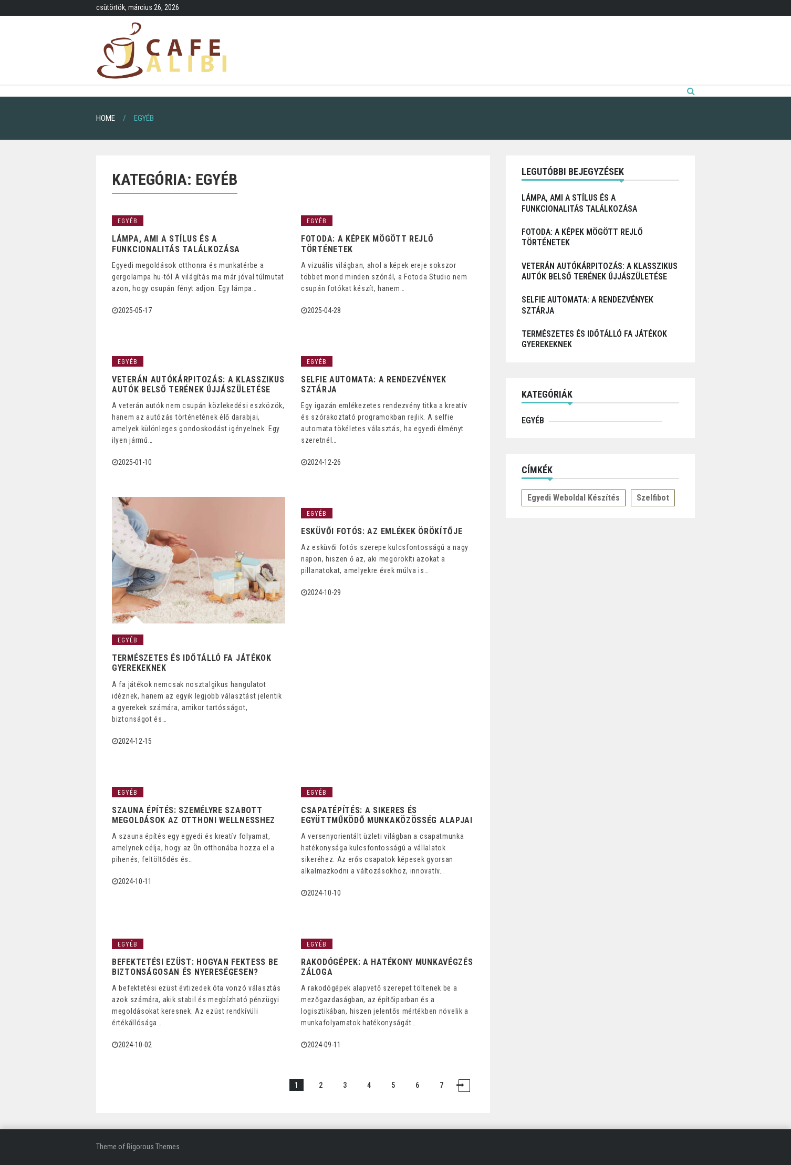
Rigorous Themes (153, 1146)
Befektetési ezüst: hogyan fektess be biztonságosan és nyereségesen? (195, 967)
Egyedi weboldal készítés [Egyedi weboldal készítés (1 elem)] (573, 498)
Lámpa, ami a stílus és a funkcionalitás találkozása (176, 244)
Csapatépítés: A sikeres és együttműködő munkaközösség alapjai (387, 815)
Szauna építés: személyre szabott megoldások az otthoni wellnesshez (193, 815)
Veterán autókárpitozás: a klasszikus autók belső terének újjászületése (198, 384)
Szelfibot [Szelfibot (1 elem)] (653, 498)
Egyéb (128, 221)
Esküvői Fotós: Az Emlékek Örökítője (382, 531)
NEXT (464, 1085)
